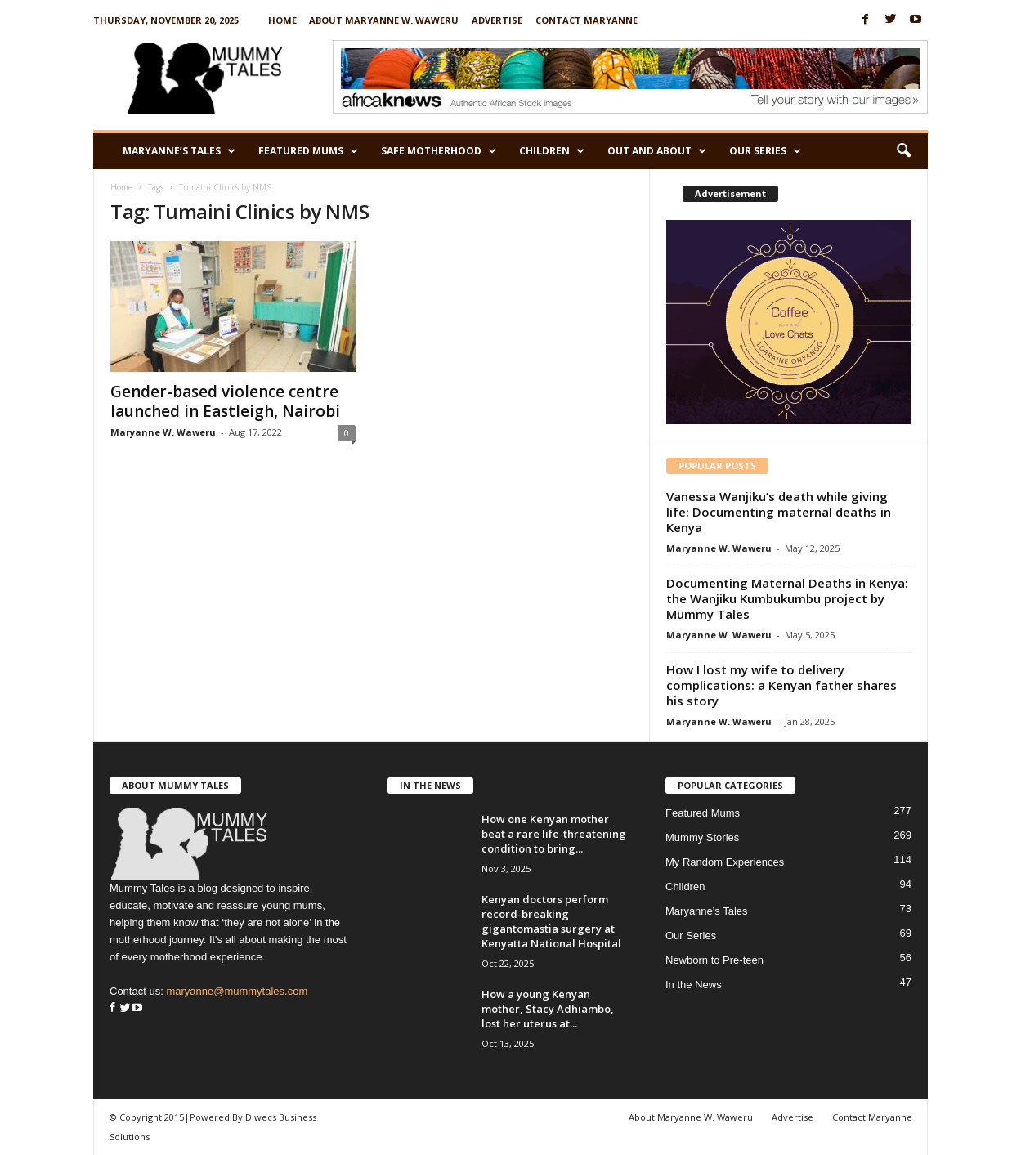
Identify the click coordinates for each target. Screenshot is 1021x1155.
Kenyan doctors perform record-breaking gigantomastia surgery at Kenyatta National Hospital (551, 921)
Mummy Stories (702, 837)
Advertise (497, 20)
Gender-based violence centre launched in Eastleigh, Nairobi (225, 401)
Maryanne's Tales (706, 911)
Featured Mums (308, 151)
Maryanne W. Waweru (163, 432)
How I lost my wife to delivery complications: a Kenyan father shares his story (781, 685)
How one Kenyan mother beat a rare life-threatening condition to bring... (553, 834)
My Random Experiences (724, 862)
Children (551, 151)
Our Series (765, 151)
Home (282, 20)
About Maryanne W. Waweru (384, 20)
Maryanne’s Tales (179, 151)
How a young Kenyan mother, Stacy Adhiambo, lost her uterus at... (547, 1009)
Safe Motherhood (438, 151)
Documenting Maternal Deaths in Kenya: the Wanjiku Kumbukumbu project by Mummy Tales (787, 598)
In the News (693, 984)
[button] (903, 151)
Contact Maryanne (586, 20)
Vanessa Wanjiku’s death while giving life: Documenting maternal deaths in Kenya (778, 511)
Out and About (656, 151)
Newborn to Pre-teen (714, 960)
